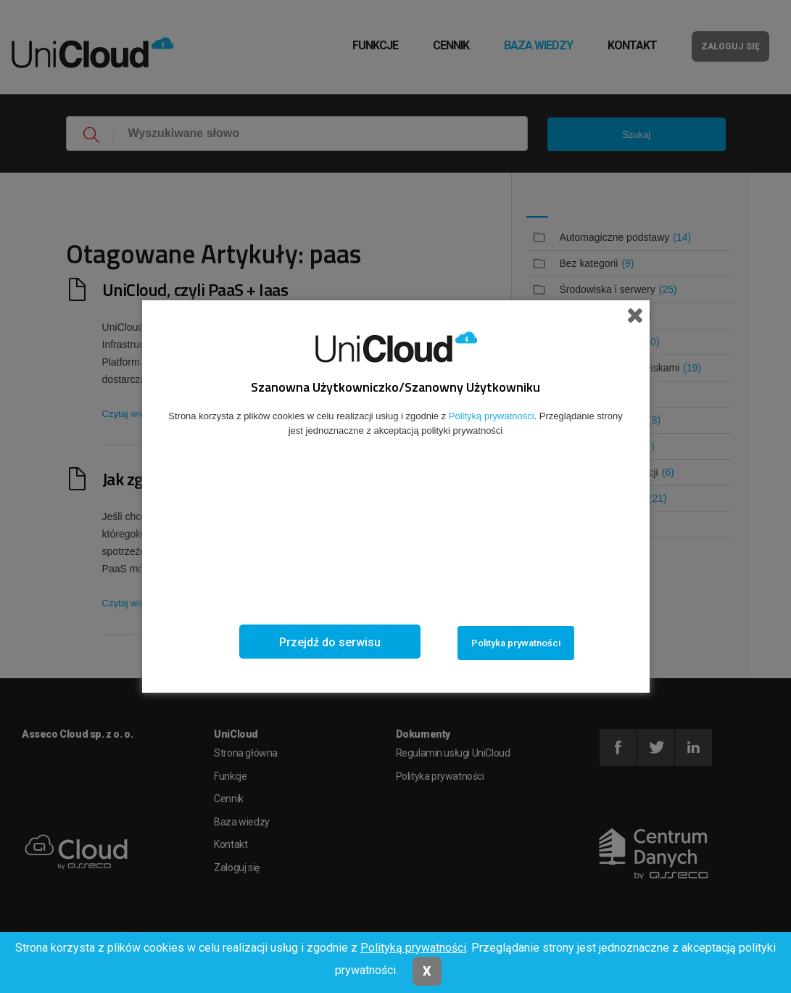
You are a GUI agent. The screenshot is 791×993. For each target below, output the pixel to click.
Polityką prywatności (413, 948)
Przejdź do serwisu (330, 642)
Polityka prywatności (515, 643)
